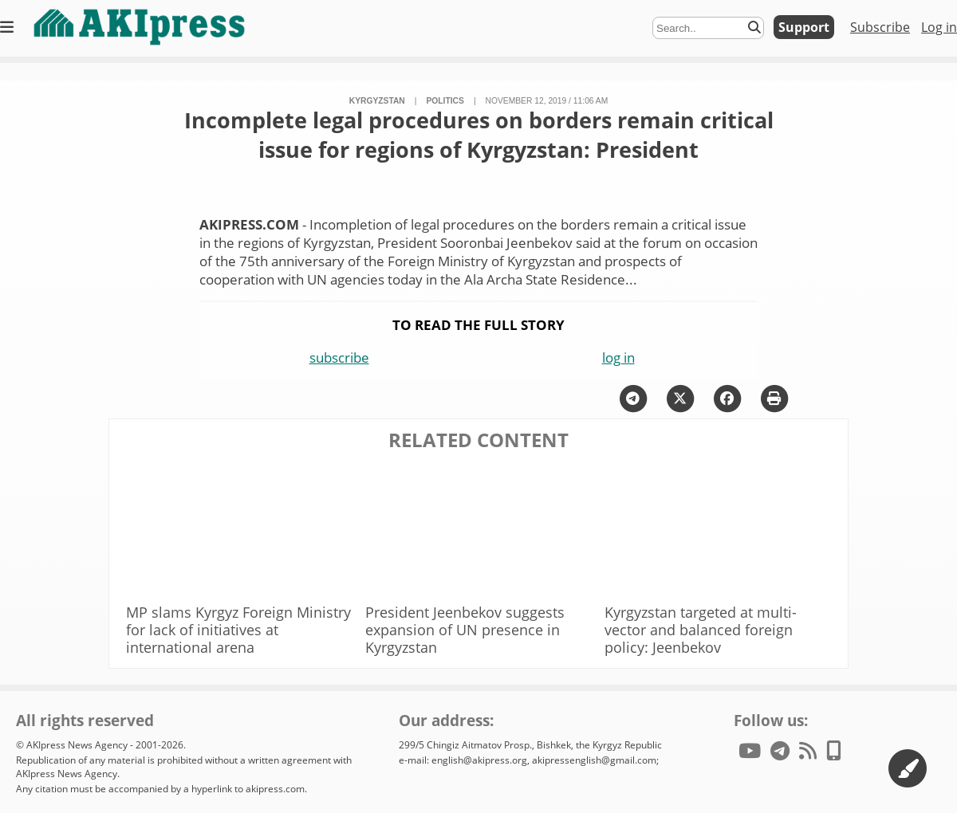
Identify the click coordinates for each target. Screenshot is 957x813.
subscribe (339, 357)
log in (618, 357)
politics (444, 100)
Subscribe (880, 27)
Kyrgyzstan (377, 100)
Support (803, 27)
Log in (939, 27)
